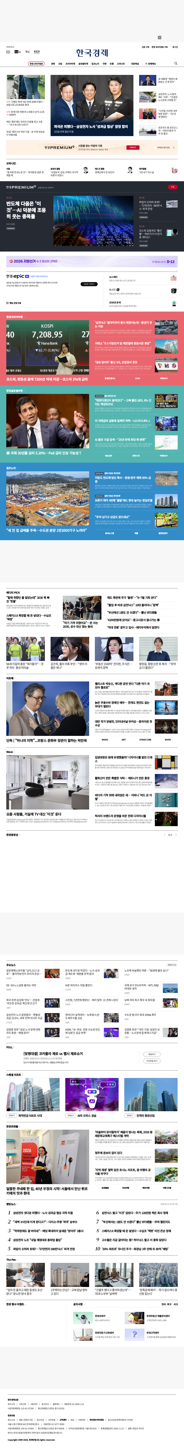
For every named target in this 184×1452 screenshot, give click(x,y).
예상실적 (108, 455)
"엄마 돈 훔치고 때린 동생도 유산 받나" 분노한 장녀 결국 (24, 1292)
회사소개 (11, 1404)
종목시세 (136, 455)
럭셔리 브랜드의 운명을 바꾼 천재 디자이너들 (120, 816)
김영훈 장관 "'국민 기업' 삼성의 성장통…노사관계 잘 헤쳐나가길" (142, 1031)
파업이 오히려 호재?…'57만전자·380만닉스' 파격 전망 (44, 1249)
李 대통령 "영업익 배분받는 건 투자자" (167, 80)
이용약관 (81, 1419)
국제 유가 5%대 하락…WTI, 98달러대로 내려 (141, 986)
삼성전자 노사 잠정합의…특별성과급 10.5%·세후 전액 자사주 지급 (24, 1016)
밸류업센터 (163, 533)
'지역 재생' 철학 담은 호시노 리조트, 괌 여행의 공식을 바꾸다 (122, 1172)
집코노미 (95, 63)
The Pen (11, 1259)
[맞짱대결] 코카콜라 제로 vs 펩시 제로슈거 (53, 1053)
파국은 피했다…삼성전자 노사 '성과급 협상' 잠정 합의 (91, 126)
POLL (9, 1047)
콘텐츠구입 (28, 1419)
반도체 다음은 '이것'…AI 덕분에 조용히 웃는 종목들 (26, 210)
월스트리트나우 (105, 396)
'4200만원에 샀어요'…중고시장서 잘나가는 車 (133, 620)
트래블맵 (105, 1187)
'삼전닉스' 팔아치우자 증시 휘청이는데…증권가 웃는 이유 (123, 324)
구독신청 (22, 1404)
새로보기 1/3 (172, 965)
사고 (176, 1304)
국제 (104, 63)
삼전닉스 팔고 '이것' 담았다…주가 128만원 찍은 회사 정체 (135, 1213)
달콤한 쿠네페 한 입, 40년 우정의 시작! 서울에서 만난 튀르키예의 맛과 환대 (46, 1190)
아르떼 (9, 678)
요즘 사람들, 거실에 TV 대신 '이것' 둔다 (33, 814)
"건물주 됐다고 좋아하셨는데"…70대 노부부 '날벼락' (113, 1292)
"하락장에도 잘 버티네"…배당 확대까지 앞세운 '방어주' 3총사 (48, 1231)
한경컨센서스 (110, 378)
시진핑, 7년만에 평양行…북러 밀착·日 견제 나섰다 (91, 1000)
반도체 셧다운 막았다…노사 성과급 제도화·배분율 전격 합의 (82, 972)
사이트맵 (51, 1419)
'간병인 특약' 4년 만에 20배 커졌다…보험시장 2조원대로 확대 (25, 103)
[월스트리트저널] (27, 51)
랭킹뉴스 (11, 1204)
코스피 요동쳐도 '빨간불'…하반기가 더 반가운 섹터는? (150, 234)
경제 (53, 63)
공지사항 (78, 1304)
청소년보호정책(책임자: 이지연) (120, 1419)
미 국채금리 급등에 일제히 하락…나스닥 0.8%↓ (122, 421)
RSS (72, 1419)
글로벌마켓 (83, 63)
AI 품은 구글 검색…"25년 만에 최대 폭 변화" (120, 440)
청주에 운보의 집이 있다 (108, 1153)
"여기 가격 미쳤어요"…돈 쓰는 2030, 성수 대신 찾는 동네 (80, 625)
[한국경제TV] (18, 51)
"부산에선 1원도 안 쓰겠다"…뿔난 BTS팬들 (132, 612)
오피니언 (121, 63)
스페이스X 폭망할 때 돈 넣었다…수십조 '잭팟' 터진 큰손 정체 (136, 1231)
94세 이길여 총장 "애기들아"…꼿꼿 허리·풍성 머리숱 (24, 666)
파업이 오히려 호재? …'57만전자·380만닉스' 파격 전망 (150, 205)
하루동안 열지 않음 (163, 147)
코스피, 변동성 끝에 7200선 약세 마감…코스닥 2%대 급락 (47, 379)
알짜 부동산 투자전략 (107, 473)
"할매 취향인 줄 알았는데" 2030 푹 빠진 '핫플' (27, 599)
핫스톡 (9, 197)
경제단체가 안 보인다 (104, 172)
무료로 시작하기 (89, 284)
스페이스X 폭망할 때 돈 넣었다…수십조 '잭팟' (28, 617)
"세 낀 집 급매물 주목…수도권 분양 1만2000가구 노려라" (46, 530)
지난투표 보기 (151, 1060)
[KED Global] (37, 51)
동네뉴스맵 (109, 533)
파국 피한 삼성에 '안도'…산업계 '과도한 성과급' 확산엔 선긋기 (23, 1001)
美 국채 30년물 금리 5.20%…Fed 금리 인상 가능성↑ (44, 453)
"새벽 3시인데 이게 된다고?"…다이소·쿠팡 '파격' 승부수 (45, 1222)
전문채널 (135, 63)
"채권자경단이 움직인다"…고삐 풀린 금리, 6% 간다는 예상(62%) (123, 402)
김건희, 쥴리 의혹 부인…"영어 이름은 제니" (69, 666)
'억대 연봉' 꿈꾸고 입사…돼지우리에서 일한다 (133, 627)
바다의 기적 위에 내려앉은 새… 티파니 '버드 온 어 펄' (123, 797)
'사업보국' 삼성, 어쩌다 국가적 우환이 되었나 (64, 173)
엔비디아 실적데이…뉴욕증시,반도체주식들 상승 (82, 1016)
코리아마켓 (70, 63)
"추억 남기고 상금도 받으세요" (112, 517)
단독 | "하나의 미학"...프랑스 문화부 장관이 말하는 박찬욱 (46, 740)
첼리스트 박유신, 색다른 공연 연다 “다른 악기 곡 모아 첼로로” (122, 685)
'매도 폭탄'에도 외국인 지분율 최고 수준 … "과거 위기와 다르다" (24, 123)
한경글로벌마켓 (14, 391)
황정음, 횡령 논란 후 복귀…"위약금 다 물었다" (157, 666)
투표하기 (152, 1054)
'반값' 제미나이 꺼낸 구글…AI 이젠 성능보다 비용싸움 (25, 133)
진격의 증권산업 (139, 1115)
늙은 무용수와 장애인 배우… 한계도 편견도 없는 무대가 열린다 (122, 704)
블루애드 (56, 1404)
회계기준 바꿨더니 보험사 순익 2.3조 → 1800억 (25, 113)
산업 (60, 63)
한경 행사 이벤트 (15, 1304)
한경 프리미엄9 (36, 63)
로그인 (175, 47)
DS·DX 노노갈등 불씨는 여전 (21, 985)
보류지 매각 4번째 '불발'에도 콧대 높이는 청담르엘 (123, 500)
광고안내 (45, 1404)
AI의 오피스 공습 (80, 1115)
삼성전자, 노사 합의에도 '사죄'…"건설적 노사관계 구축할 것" (167, 97)
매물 (136, 533)
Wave (9, 752)
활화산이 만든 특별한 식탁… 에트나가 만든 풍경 (122, 778)
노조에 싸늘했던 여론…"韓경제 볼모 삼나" (146, 970)
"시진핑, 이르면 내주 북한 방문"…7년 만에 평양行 (167, 113)
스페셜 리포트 (13, 1075)
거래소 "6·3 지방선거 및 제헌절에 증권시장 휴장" (123, 343)
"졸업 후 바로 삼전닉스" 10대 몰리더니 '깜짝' (133, 605)
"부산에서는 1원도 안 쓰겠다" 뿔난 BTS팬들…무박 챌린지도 (136, 1222)
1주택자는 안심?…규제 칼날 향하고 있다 (69, 1292)
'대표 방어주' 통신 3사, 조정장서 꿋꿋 (116, 362)
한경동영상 (12, 835)
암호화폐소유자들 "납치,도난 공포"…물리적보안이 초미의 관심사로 (23, 974)
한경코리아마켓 (14, 317)
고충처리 (33, 1404)
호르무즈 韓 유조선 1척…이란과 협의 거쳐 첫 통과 (168, 130)
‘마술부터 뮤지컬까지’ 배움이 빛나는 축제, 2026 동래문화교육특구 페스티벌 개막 (123, 1134)
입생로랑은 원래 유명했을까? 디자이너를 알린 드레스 (123, 759)
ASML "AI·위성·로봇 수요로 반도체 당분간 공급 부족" (82, 1031)
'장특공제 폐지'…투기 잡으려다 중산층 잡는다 (158, 1292)
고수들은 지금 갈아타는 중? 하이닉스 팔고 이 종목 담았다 (134, 1240)
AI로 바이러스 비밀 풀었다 (78, 985)
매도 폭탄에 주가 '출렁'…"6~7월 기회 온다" (132, 597)
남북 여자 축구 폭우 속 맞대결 (139, 1000)
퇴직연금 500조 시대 (24, 1115)
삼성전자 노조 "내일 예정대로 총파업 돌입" (37, 1240)
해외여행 (146, 1187)
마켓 (164, 378)
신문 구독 (145, 47)
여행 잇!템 (167, 1187)
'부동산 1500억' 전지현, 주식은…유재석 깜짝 (113, 666)
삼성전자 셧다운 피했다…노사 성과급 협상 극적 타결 (43, 1213)
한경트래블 (12, 1126)
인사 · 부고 (166, 1304)
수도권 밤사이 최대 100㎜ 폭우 (140, 1015)
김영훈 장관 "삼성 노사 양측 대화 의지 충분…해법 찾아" (23, 1031)
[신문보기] (8, 51)
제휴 (21, 1419)
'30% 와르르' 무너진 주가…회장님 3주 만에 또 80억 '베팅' (135, 1249)
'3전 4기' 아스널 (146, 172)
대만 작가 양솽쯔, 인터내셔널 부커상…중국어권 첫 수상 (123, 723)
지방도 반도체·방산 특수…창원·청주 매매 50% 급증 (123, 479)
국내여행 (125, 1187)
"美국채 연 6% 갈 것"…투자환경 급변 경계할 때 (25, 173)
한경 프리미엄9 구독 (160, 47)
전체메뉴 (152, 63)
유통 (112, 63)
